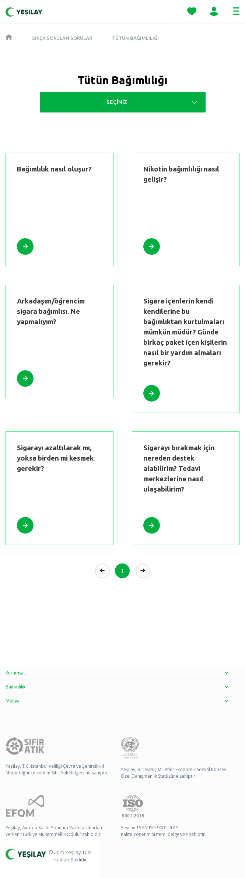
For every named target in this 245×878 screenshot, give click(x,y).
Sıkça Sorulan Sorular (62, 38)
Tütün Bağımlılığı (135, 38)
